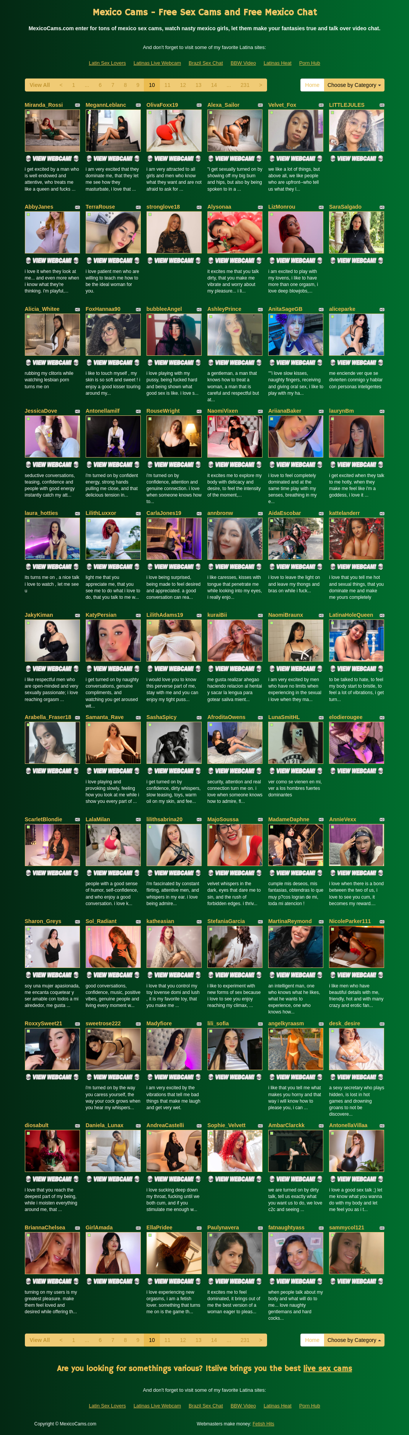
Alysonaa (219, 207)
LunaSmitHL (284, 717)
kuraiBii (217, 615)
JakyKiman (39, 615)
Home (312, 85)
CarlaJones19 (164, 513)
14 (214, 85)
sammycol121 (346, 1227)
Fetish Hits (263, 1424)
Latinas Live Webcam (157, 63)
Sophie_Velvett (226, 1125)
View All (40, 85)
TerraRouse (100, 207)
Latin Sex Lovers (107, 63)
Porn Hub (309, 63)
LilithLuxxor (101, 513)
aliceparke (342, 309)
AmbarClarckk (286, 1125)
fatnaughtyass (286, 1227)
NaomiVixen (222, 411)
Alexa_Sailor (223, 105)
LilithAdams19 (165, 615)
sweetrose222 (103, 1023)
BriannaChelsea (45, 1227)
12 (183, 85)
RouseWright (163, 411)
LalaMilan (98, 819)
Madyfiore (159, 1023)
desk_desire (344, 1023)
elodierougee (345, 717)
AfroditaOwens (226, 717)
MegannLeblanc (106, 105)
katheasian (160, 921)
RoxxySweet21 (43, 1023)
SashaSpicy (162, 717)
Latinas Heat (278, 63)
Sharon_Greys (43, 921)
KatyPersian (101, 615)
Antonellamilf (103, 411)
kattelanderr (344, 513)
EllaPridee (160, 1227)
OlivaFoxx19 (162, 105)
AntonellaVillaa (348, 1125)
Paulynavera (223, 1227)
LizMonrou (281, 207)
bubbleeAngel (164, 309)
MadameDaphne (288, 819)
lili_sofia (218, 1023)
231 (245, 85)
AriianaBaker (284, 411)
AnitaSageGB (285, 309)
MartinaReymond (290, 921)
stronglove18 (163, 207)
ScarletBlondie (43, 819)
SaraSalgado (345, 207)
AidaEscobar (284, 513)
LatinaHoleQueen (351, 615)
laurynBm (341, 411)
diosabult (37, 1125)
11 (168, 85)
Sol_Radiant (101, 921)
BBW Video (243, 63)
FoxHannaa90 (103, 309)
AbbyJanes (39, 207)
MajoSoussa (223, 819)
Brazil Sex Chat (206, 63)
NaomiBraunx (285, 615)
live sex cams (327, 1369)
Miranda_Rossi (44, 105)
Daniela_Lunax (105, 1125)
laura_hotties (41, 513)
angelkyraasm (286, 1023)
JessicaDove (41, 411)
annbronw (220, 513)
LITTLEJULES (347, 105)
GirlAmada (99, 1227)
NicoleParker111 (350, 921)
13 (199, 85)
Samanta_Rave (105, 717)
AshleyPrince (224, 309)
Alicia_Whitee (42, 309)
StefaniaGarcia (226, 921)
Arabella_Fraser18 (48, 717)
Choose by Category (354, 85)
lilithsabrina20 (165, 819)
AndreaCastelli (165, 1125)
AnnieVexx (342, 819)
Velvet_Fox (282, 105)
